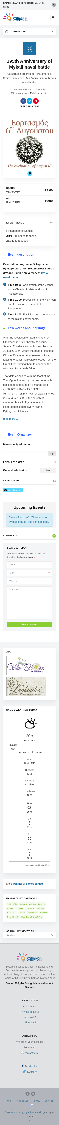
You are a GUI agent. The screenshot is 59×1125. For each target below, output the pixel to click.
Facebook (31, 1066)
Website (13, 581)
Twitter (32, 1072)
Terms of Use (21, 1101)
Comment (14, 589)
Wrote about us (30, 1011)
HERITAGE (11, 913)
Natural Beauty (13, 917)
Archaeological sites (28, 904)
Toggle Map (16, 31)
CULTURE (30, 908)
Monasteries (32, 913)
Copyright (49, 1101)
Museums (44, 913)
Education (40, 908)
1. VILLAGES (12, 904)
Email (29, 573)
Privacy (36, 1101)
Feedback (30, 1022)
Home (28, 89)
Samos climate (35, 883)
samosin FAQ (30, 1017)
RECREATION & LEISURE (31, 917)
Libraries (22, 913)
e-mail (31, 1047)
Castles (10, 908)
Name (29, 564)
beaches (41, 904)
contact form (32, 1053)
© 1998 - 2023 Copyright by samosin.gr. (25, 1112)
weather (17, 883)
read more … (11, 418)
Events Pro (41, 89)
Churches (19, 908)
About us (31, 1006)
